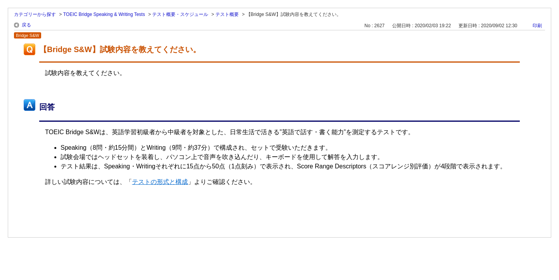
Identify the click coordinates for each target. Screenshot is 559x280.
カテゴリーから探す (35, 14)
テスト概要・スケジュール (180, 14)
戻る (26, 25)
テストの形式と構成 (160, 181)
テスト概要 (227, 14)
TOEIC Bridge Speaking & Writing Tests (104, 14)
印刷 (537, 25)
